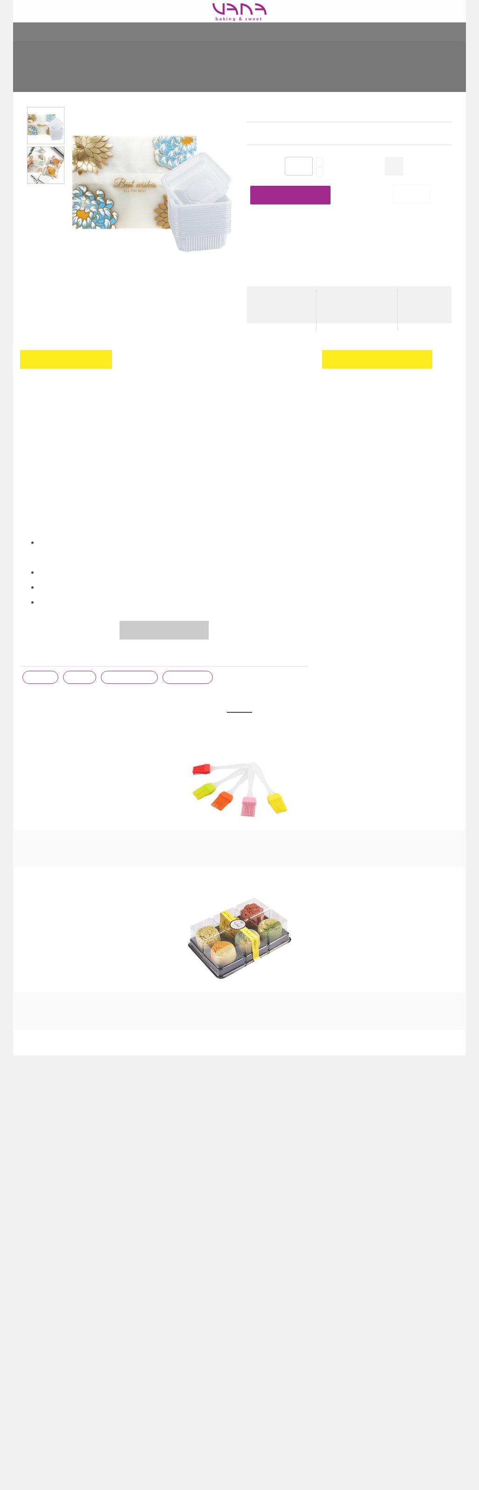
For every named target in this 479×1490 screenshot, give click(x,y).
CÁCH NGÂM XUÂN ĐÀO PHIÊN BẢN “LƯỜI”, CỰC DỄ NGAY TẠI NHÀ (292, 1286)
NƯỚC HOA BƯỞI (420, 839)
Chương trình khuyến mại (171, 1244)
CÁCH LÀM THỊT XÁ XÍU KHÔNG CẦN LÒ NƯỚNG (293, 1337)
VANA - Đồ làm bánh (408, 1226)
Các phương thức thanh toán (176, 1300)
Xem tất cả (239, 1072)
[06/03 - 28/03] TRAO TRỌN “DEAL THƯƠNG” (288, 1314)
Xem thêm (262, 1356)
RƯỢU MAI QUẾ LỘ (330, 839)
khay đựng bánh (131, 678)
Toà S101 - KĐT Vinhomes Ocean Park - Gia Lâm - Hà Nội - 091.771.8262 (69, 1263)
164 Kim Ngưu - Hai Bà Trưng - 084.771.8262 (64, 1235)
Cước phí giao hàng (354, 296)
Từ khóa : (35, 657)
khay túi (81, 678)
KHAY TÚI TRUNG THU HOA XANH (320, 73)
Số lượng (260, 167)
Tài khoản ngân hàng (164, 1286)
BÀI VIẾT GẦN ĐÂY (293, 1204)
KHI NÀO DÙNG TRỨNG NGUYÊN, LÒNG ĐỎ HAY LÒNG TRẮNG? (293, 1225)
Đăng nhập (441, 395)
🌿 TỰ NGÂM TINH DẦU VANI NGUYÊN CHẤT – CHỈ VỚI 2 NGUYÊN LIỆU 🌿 (288, 1254)
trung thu (41, 678)
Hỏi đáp (144, 1338)
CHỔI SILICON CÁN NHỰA (58, 839)
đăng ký (351, 410)
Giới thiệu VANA (157, 1230)
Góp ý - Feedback (165, 1352)
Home (116, 73)
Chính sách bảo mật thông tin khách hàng (176, 1319)
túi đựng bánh (189, 678)
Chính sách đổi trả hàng (168, 1272)
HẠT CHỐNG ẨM (239, 839)
